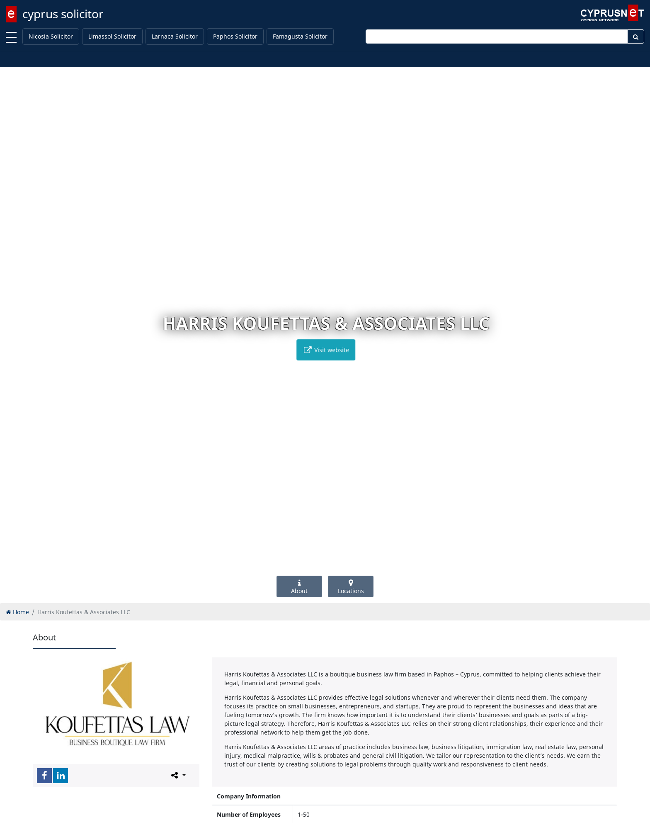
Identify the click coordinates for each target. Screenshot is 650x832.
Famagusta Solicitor (300, 36)
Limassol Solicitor (112, 36)
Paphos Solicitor (235, 36)
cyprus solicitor (63, 14)
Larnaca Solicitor (175, 36)
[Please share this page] (178, 775)
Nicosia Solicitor (51, 36)
